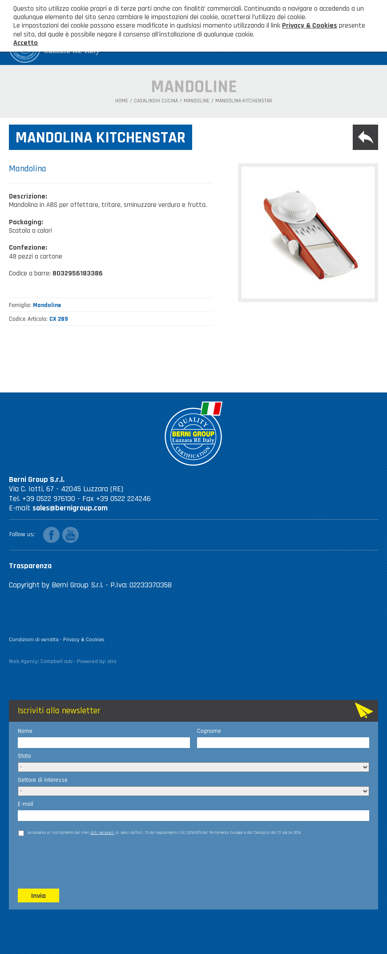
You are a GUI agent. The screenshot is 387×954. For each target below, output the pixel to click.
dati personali (102, 832)
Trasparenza (30, 566)
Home (121, 101)
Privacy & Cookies (84, 639)
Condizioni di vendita (34, 639)
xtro (112, 661)
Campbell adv (56, 661)
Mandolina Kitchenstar (243, 101)
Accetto (25, 43)
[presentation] (85, 861)
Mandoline (197, 101)
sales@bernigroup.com (70, 508)
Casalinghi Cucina (156, 101)
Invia (38, 896)
